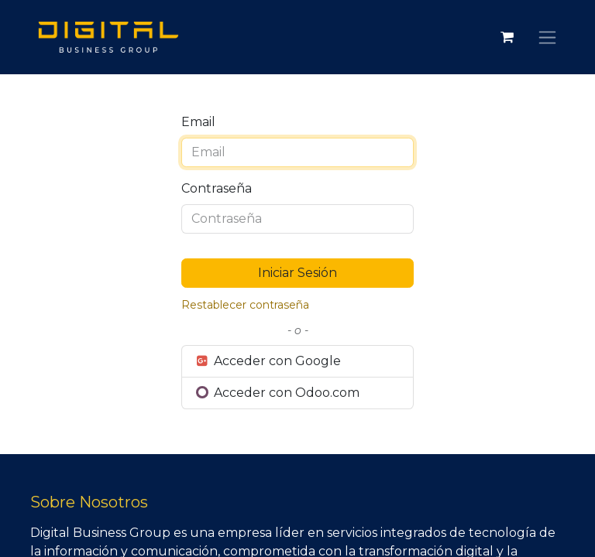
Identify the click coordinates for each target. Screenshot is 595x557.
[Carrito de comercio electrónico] (507, 37)
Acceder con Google (267, 361)
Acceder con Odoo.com (277, 392)
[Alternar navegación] (547, 37)
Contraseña (216, 188)
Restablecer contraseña (245, 305)
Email (198, 121)
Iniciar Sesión (297, 272)
